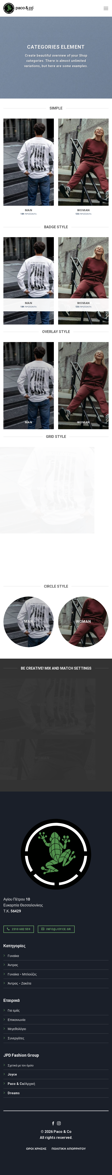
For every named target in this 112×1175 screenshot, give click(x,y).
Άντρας (13, 965)
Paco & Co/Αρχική (21, 1084)
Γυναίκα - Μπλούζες (22, 974)
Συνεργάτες (16, 1038)
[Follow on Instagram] (59, 1124)
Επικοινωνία (16, 1020)
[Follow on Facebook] (53, 1124)
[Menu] (106, 8)
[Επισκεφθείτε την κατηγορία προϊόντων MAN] (28, 169)
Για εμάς (14, 1011)
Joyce (12, 1074)
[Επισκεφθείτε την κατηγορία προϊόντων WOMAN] (83, 169)
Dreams (14, 1093)
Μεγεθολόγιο (17, 1029)
